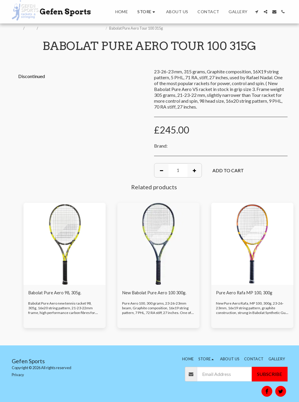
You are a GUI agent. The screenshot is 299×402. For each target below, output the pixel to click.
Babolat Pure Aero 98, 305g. (56, 293)
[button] (257, 12)
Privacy (18, 374)
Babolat (176, 145)
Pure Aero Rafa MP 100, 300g (246, 293)
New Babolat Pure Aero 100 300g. (156, 293)
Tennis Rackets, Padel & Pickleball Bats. (72, 28)
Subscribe (269, 374)
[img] (64, 244)
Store (31, 28)
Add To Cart (228, 170)
